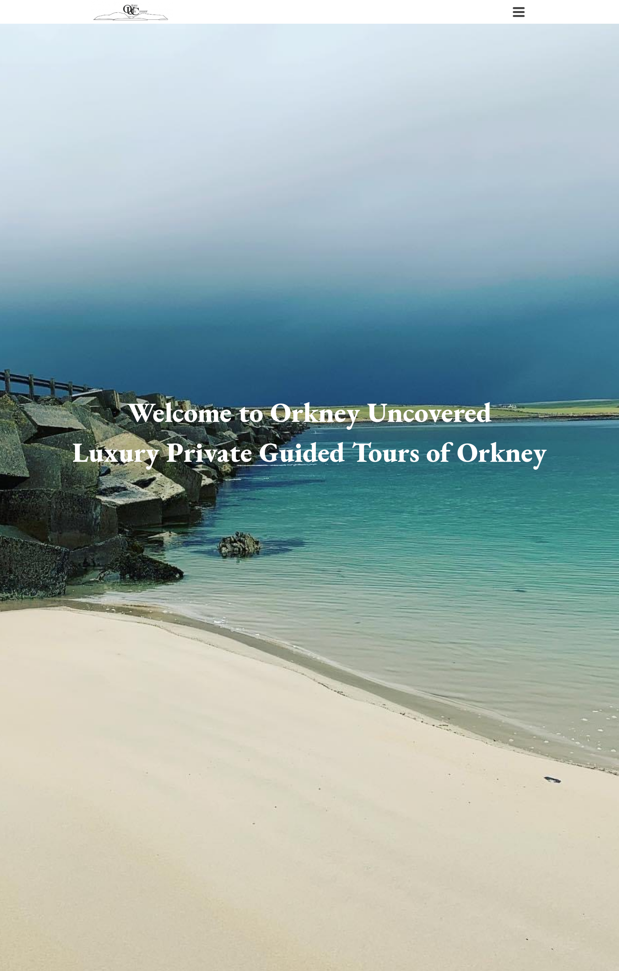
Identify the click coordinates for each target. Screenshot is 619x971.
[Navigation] (519, 12)
